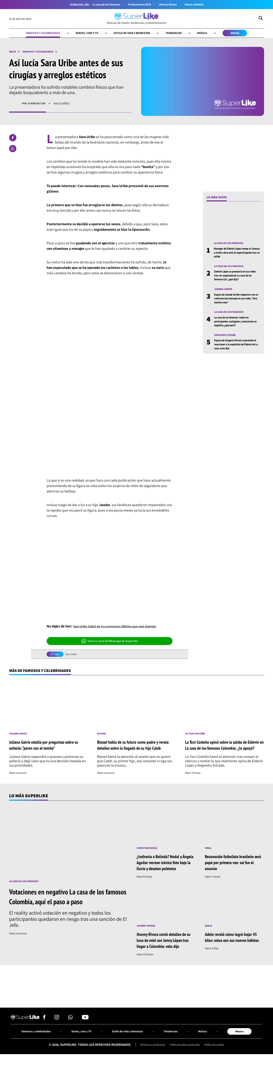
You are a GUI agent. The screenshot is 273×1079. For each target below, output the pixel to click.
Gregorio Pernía (226, 337)
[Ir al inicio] (136, 19)
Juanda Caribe (224, 291)
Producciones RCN (139, 5)
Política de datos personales (185, 1061)
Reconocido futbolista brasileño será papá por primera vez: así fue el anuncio (233, 870)
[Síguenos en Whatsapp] (70, 1034)
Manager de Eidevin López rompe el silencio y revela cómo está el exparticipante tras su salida (235, 253)
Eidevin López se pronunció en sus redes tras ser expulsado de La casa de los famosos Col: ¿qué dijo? (236, 277)
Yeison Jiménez (199, 5)
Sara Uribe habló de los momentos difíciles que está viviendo (120, 627)
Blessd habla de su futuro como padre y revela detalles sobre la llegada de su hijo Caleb (134, 749)
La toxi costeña (196, 735)
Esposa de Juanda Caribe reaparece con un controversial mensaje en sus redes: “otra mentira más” (236, 300)
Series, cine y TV (83, 33)
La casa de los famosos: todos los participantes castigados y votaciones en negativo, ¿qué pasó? (237, 324)
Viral (208, 856)
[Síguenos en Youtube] (85, 1034)
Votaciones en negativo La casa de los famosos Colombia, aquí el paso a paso (64, 904)
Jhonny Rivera (170, 5)
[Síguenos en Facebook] (44, 1034)
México (242, 33)
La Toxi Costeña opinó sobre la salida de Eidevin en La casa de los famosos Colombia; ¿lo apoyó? (221, 749)
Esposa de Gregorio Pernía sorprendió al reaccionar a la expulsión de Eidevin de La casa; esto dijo (237, 347)
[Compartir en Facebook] (12, 138)
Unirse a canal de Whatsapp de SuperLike (110, 642)
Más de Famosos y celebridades (44, 671)
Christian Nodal (148, 856)
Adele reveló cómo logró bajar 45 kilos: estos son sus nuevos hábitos (232, 954)
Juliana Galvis (19, 736)
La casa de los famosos (102, 5)
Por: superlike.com (35, 104)
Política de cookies (218, 1061)
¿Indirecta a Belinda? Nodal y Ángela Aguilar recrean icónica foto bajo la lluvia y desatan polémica (164, 873)
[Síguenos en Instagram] (56, 1034)
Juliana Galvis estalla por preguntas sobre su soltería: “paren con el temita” (47, 749)
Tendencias (177, 33)
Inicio (13, 52)
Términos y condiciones (149, 1061)
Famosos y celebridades (36, 33)
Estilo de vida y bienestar (131, 33)
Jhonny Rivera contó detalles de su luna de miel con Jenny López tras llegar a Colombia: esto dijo (166, 954)
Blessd (102, 735)
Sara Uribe (71, 655)
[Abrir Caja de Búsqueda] (261, 19)
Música (207, 33)
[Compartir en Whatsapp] (12, 149)
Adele (209, 940)
